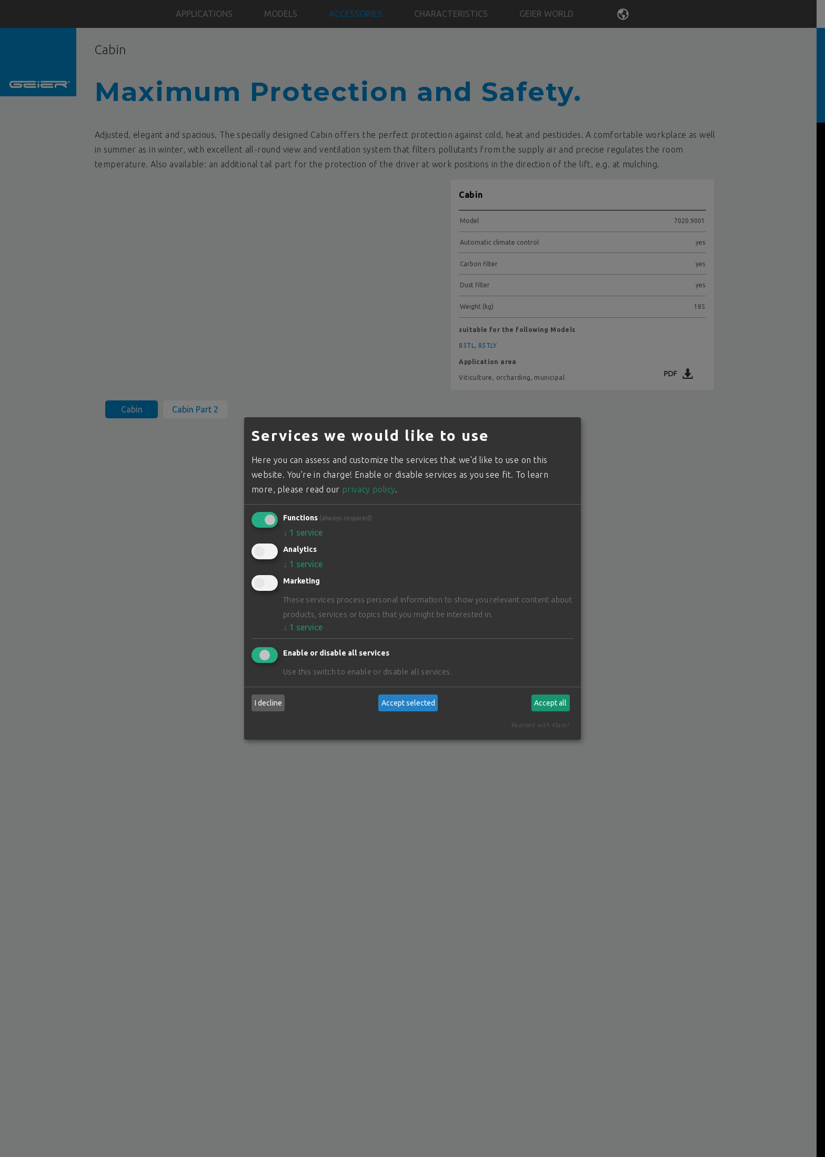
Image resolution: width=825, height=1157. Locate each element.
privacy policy (369, 489)
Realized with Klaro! (540, 725)
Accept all (550, 703)
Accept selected (408, 703)
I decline (268, 703)
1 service (303, 532)
